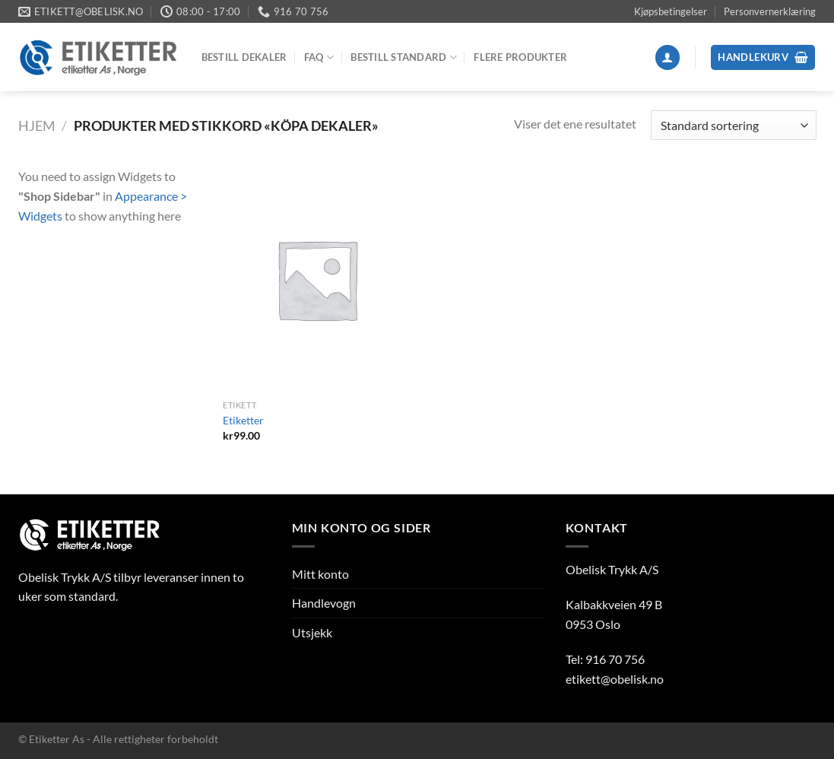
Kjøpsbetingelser (670, 11)
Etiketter (243, 420)
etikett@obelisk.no (615, 679)
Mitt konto (320, 574)
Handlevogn (324, 602)
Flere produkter (520, 57)
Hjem (36, 125)
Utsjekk (312, 632)
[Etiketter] (317, 279)
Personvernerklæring (770, 11)
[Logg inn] (667, 57)
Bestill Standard (403, 57)
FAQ (319, 57)
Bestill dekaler (244, 57)
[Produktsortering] (733, 125)
